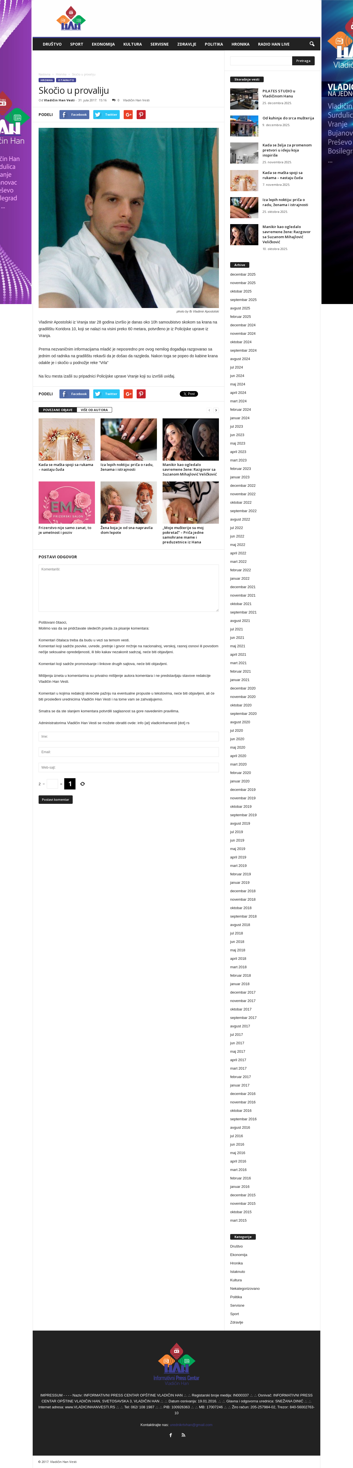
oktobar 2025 (241, 291)
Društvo (52, 44)
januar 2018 (240, 984)
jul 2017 (236, 1034)
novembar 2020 (243, 697)
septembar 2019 (243, 815)
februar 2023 (240, 469)
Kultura (132, 44)
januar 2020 (240, 781)
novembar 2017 (243, 1001)
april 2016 (238, 1161)
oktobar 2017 (241, 1009)
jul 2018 (236, 933)
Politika (214, 44)
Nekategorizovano (245, 1288)
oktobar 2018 (241, 908)
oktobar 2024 (241, 342)
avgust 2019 (240, 823)
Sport (76, 44)
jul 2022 (236, 528)
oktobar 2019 (241, 806)
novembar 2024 (243, 333)
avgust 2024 (240, 359)
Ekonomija (103, 44)
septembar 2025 (243, 300)
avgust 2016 (240, 1127)
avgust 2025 (240, 308)
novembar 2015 (243, 1203)
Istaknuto (66, 80)
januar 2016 (240, 1186)
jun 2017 (237, 1043)
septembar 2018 (243, 916)
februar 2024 (240, 409)
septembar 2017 (243, 1018)
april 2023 (238, 452)
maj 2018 (237, 950)
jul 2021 (236, 629)
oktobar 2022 (241, 502)
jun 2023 (237, 435)
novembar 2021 (243, 595)
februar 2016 (240, 1178)
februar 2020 (240, 773)
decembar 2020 (243, 688)
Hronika (241, 44)
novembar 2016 (243, 1102)
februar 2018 (240, 975)
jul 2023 (236, 426)
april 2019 (238, 857)
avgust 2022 (240, 519)
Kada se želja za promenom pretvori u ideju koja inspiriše (287, 150)
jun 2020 (237, 739)
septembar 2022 (243, 511)
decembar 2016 (243, 1094)
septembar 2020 (243, 713)
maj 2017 (237, 1051)
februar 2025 (240, 316)
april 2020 (238, 756)
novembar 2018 (243, 899)
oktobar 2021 (241, 604)
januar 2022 (240, 578)
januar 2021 (240, 680)
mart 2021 (238, 663)
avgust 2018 (240, 925)
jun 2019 (237, 840)
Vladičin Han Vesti (59, 100)
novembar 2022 (243, 494)
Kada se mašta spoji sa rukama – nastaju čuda (66, 467)
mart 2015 (238, 1220)
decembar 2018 (243, 891)
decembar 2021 (243, 587)
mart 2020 (238, 764)
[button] (312, 44)
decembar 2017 (243, 992)
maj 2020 (237, 747)
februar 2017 (240, 1077)
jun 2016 (237, 1144)
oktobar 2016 (241, 1110)
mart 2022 (238, 561)
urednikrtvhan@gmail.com (191, 1425)
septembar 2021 (243, 612)
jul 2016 (236, 1136)
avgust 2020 (240, 722)
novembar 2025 (243, 283)
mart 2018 (238, 967)
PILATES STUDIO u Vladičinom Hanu (279, 93)
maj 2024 (237, 384)
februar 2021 (240, 671)
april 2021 (238, 654)
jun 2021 (237, 637)
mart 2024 (238, 401)
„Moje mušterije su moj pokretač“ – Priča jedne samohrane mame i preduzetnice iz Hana (183, 535)
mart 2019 (238, 866)
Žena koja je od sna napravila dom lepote (127, 530)
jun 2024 (237, 376)
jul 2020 (236, 730)
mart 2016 (238, 1170)
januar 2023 (240, 477)
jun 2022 (237, 536)
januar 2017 (240, 1085)
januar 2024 (240, 418)
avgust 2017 (240, 1026)
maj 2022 (237, 545)
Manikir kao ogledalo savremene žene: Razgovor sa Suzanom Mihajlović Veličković (190, 469)
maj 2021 (237, 646)
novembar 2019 (243, 798)
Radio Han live (274, 44)
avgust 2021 (240, 621)
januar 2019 (240, 882)
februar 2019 (240, 874)
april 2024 (238, 393)
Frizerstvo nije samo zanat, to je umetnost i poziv (65, 530)
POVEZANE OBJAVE (57, 410)
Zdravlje (186, 44)
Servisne (159, 44)
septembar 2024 (243, 350)
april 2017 (238, 1060)
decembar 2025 (243, 274)
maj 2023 (237, 443)
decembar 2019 (243, 789)
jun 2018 (237, 942)
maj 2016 (237, 1153)
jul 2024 (236, 367)
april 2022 (238, 553)
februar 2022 (240, 570)
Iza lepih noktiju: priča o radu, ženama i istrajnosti (127, 467)
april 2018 (238, 958)
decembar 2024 (243, 325)
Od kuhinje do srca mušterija (288, 118)
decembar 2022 (243, 485)
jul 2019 (236, 832)
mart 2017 (238, 1068)
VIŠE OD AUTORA (94, 410)
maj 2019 (237, 849)
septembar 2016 (243, 1119)
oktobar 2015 (241, 1212)
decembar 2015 (243, 1195)
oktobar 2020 (241, 705)
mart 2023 (238, 460)
